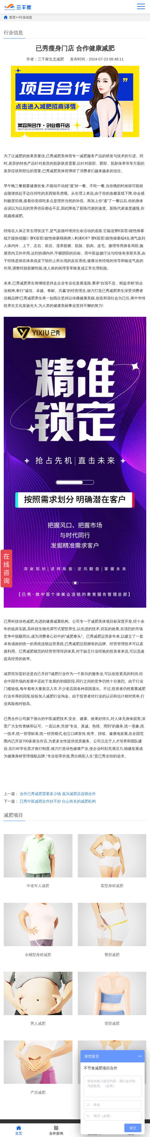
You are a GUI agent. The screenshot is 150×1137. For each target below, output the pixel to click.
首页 (12, 17)
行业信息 (25, 17)
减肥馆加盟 (13, 674)
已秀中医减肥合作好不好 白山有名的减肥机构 (58, 801)
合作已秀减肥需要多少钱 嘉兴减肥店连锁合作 (58, 794)
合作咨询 (56, 1129)
